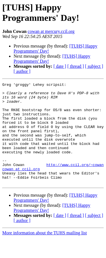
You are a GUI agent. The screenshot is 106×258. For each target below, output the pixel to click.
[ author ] (22, 71)
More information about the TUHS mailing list (44, 253)
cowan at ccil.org (21, 186)
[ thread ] (75, 66)
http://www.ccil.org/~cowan (75, 181)
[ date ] (59, 66)
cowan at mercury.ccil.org (51, 31)
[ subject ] (94, 66)
